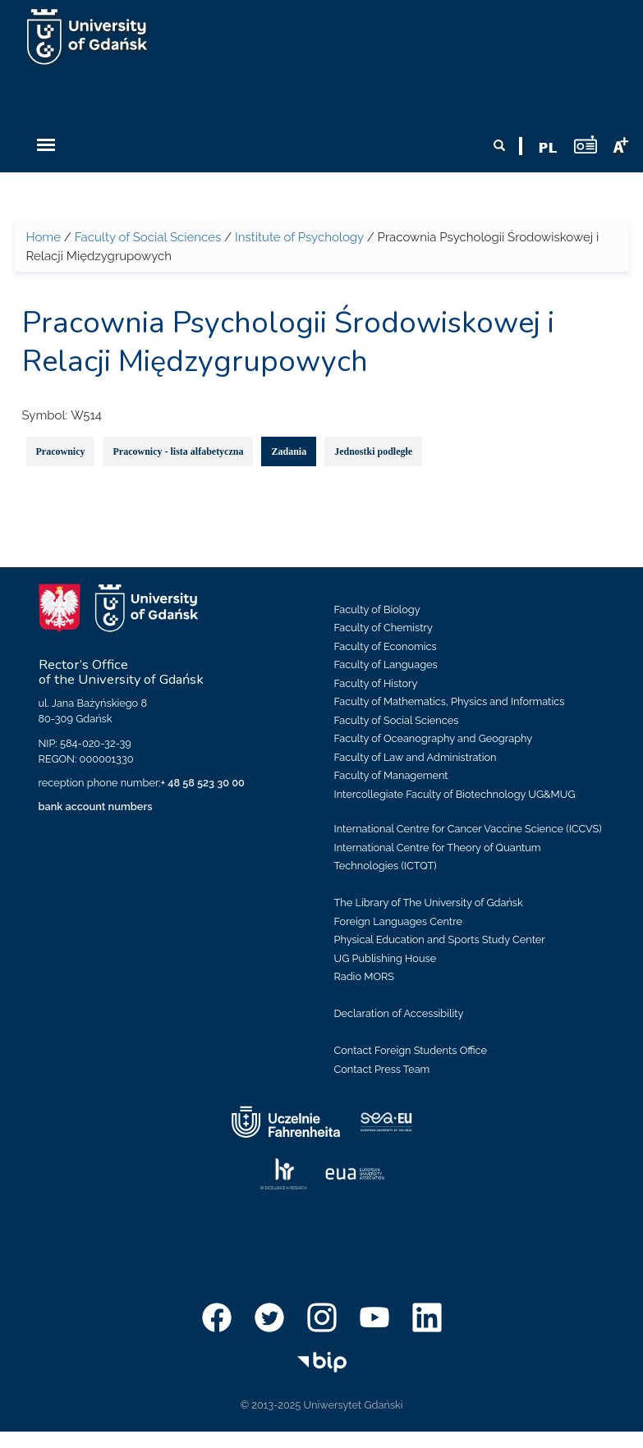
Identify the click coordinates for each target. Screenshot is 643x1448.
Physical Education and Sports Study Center (439, 939)
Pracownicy (60, 451)
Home (43, 237)
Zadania (288, 451)
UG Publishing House (385, 958)
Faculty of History (376, 683)
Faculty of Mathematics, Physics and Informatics (449, 701)
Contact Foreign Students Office (411, 1050)
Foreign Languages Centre (398, 921)
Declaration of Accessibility (399, 1013)
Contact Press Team (382, 1069)
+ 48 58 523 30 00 (203, 783)
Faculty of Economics (385, 646)
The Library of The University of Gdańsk (428, 902)
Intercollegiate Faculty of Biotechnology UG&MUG (455, 794)
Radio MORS (364, 976)
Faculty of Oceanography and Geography (433, 738)
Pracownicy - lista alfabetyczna (178, 451)
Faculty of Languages (386, 664)
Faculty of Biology (377, 609)
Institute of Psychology (299, 237)
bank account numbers (96, 806)
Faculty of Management (391, 775)
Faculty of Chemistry (383, 627)
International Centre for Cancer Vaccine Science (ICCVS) (468, 829)
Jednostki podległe (373, 451)
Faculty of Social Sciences (148, 237)
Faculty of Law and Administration (415, 757)
